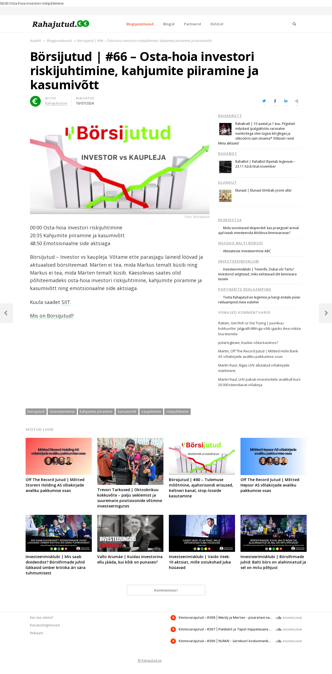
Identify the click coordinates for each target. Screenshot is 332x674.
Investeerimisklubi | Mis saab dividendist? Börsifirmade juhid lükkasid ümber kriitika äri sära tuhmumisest (56, 564)
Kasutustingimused (45, 625)
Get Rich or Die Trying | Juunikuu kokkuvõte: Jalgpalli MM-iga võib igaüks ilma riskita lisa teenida (259, 328)
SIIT (66, 302)
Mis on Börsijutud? (52, 315)
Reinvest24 (229, 219)
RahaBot (227, 153)
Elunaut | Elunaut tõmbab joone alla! (263, 190)
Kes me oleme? (41, 617)
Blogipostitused (140, 23)
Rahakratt (230, 115)
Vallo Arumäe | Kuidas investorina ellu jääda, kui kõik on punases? (130, 559)
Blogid (169, 23)
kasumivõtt (127, 411)
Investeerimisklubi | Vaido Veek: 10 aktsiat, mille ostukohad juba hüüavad (200, 562)
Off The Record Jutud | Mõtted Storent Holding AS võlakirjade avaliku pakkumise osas (55, 485)
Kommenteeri (166, 590)
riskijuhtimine (177, 411)
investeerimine (62, 411)
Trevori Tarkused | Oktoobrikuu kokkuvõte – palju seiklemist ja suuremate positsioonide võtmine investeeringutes (129, 498)
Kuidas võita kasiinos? (259, 342)
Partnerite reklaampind (244, 289)
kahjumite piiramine (96, 411)
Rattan (223, 323)
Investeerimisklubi (238, 261)
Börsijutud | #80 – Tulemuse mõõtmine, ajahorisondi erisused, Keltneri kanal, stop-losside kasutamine (201, 487)
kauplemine (151, 411)
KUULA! (217, 23)
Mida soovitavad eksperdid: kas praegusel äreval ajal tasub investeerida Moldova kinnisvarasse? (258, 230)
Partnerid (192, 23)
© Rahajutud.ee (150, 660)
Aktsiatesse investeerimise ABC (247, 251)
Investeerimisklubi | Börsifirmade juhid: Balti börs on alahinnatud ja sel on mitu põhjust (273, 562)
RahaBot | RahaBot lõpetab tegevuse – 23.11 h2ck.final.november (265, 164)
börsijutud (36, 411)
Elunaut (227, 182)
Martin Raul (227, 379)
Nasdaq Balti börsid (240, 243)
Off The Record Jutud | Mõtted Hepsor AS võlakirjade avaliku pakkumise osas (269, 485)
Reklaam (36, 633)
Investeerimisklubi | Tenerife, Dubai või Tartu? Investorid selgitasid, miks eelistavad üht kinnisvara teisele (257, 274)
